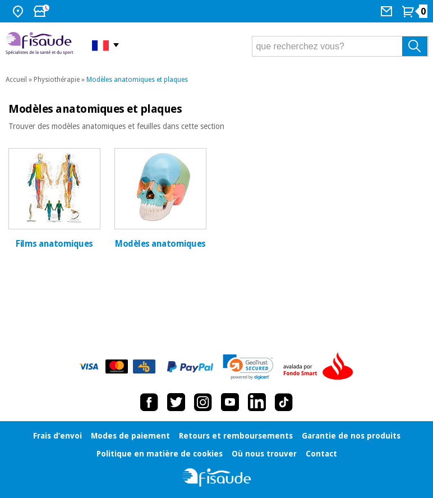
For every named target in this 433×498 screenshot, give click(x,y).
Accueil (16, 80)
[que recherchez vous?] (340, 46)
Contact (321, 453)
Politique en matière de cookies (159, 453)
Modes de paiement (130, 435)
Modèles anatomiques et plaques (137, 80)
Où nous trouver (264, 453)
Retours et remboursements (236, 435)
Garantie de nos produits (351, 435)
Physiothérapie (57, 80)
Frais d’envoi (57, 435)
